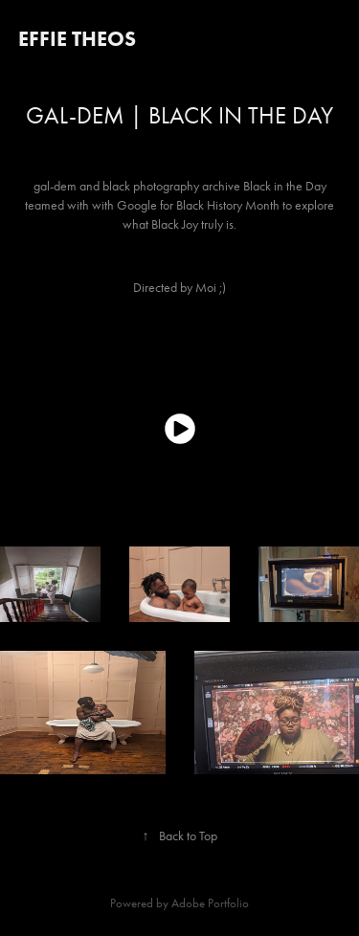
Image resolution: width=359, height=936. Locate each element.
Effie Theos (77, 39)
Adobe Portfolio (210, 903)
